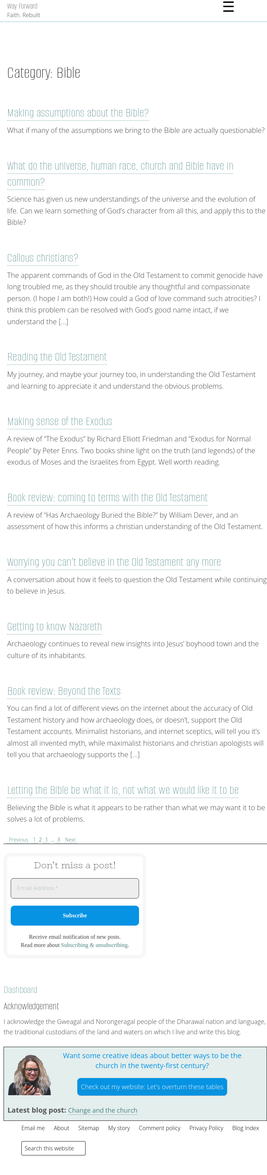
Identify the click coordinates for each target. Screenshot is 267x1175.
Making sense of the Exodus (59, 421)
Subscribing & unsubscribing (94, 945)
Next (70, 839)
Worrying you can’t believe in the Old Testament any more (114, 562)
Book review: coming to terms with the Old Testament (107, 497)
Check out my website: (152, 1086)
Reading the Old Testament (57, 356)
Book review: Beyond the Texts (64, 691)
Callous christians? (42, 257)
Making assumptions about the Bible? (78, 112)
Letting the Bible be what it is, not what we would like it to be (123, 790)
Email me (33, 1128)
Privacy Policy (206, 1128)
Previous (18, 839)
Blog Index (245, 1128)
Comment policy (159, 1128)
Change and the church (103, 1110)
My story (119, 1128)
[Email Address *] (75, 888)
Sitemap (88, 1128)
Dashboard (20, 989)
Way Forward (22, 6)
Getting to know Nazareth (54, 626)
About (61, 1128)
